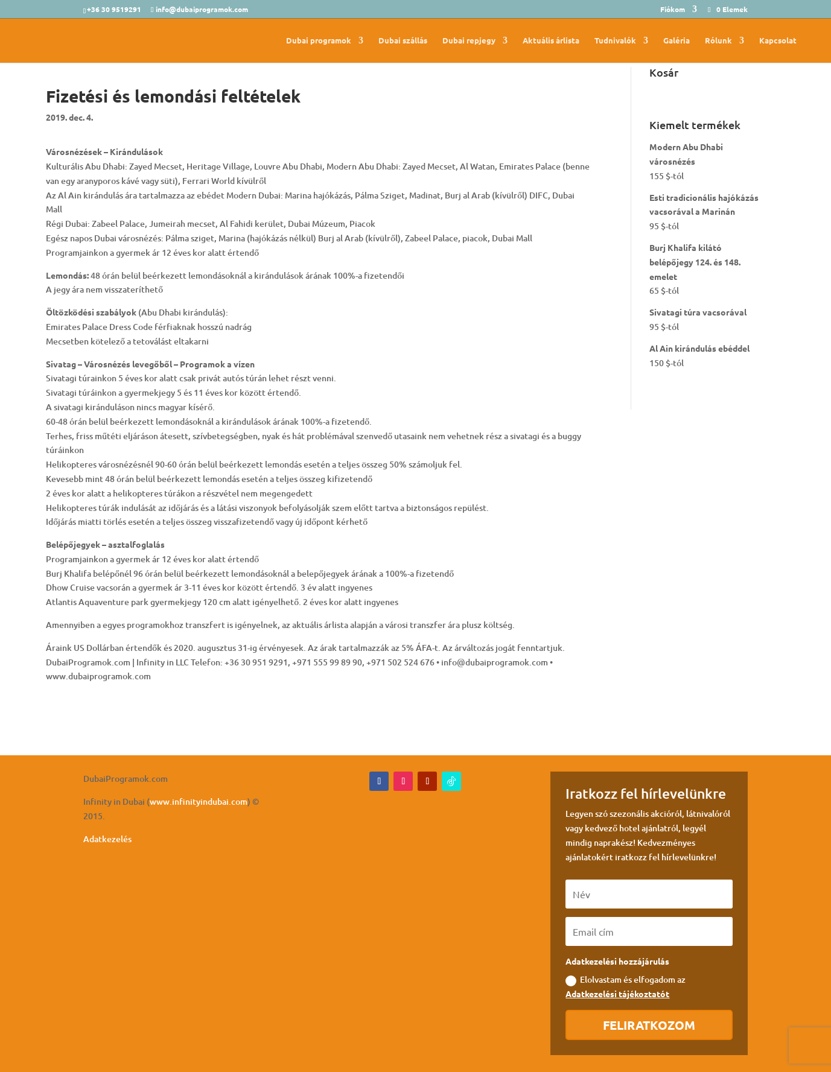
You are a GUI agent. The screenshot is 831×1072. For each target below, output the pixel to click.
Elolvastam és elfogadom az (625, 986)
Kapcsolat (778, 40)
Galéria (676, 40)
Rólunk (718, 40)
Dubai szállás (402, 40)
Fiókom (672, 9)
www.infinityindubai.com (198, 801)
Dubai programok (318, 40)
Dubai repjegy (468, 40)
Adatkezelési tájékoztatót (617, 993)
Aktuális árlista (551, 40)
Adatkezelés (107, 839)
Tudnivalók (615, 40)
